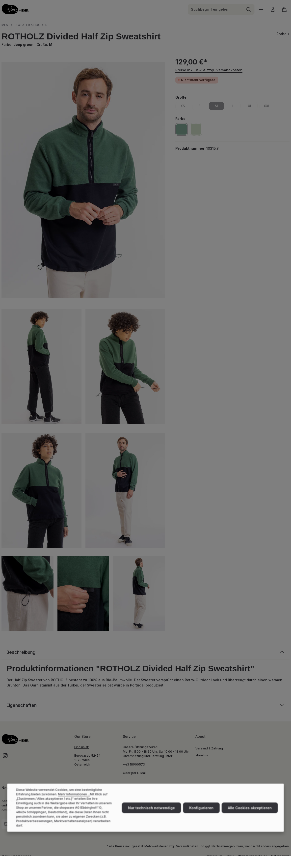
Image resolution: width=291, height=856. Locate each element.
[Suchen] (249, 9)
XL (253, 107)
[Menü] (261, 9)
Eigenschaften (21, 705)
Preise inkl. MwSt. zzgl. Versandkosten (208, 70)
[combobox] (215, 9)
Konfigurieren (201, 816)
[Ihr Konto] (272, 9)
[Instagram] (5, 757)
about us (201, 755)
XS (185, 107)
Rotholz (283, 34)
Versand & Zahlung (209, 748)
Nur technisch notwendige (151, 816)
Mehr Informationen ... (74, 802)
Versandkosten (187, 846)
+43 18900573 (134, 764)
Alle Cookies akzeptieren (250, 816)
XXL (269, 107)
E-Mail (141, 773)
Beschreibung (20, 652)
